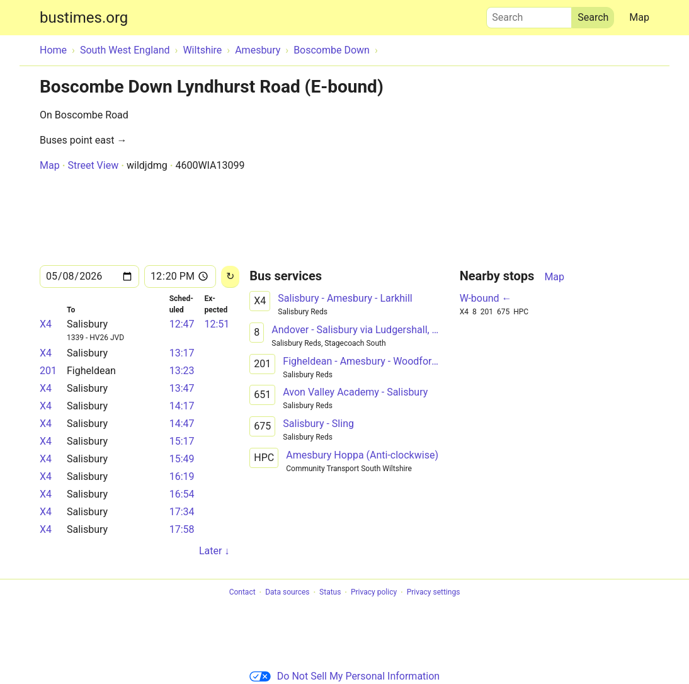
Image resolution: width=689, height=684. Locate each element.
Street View (92, 165)
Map (639, 17)
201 (48, 371)
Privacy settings (433, 592)
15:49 (182, 459)
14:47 (182, 424)
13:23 (182, 371)
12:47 (182, 324)
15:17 (182, 441)
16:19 (182, 476)
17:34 (182, 512)
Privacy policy (374, 592)
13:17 (182, 353)
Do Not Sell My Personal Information (344, 676)
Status (330, 592)
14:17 (182, 406)
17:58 (182, 529)
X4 (46, 324)
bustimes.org (84, 17)
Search (529, 14)
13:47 (182, 388)
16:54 (182, 494)
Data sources (287, 592)
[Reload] (230, 277)
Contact (242, 592)
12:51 (216, 324)
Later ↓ (214, 551)
